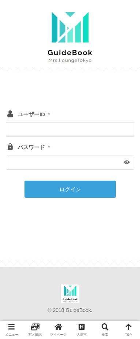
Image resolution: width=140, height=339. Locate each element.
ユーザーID (34, 114)
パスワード (34, 147)
